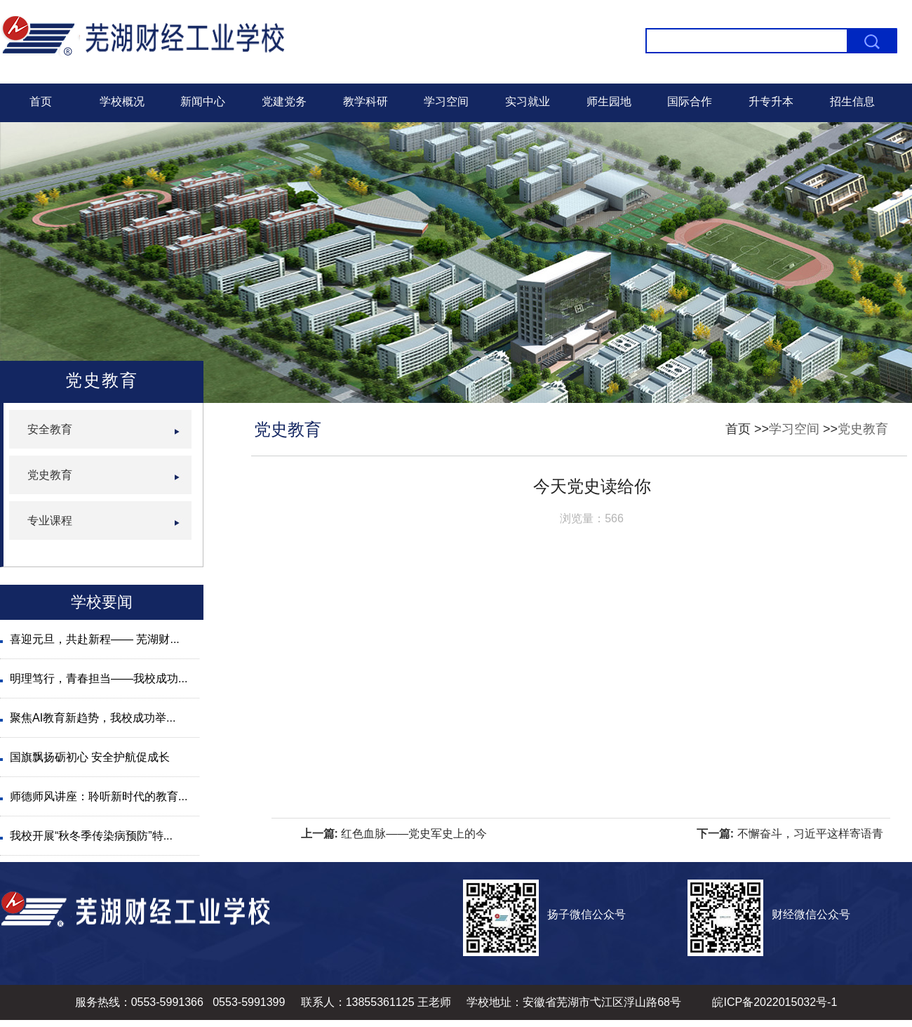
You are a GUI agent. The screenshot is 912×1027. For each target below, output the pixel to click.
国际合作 (689, 101)
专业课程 (49, 520)
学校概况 (122, 101)
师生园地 (608, 101)
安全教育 (49, 429)
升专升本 (771, 101)
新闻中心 (202, 101)
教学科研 (365, 101)
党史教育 (863, 429)
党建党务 (284, 101)
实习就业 (527, 101)
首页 (40, 101)
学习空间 (446, 101)
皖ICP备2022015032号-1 (774, 1002)
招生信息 (852, 101)
